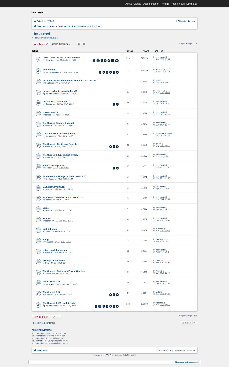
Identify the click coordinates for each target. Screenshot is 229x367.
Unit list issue (50, 229)
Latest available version (55, 250)
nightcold (49, 242)
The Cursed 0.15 (51, 281)
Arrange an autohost (54, 260)
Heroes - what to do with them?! (60, 91)
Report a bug (178, 3)
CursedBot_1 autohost (55, 101)
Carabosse (49, 83)
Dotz (158, 292)
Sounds (47, 218)
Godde (48, 168)
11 (117, 61)
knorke (48, 200)
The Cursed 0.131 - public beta (59, 303)
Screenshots (49, 69)
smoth (158, 144)
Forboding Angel (163, 133)
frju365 (52, 136)
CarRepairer (54, 72)
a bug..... (47, 239)
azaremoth (53, 60)
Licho (158, 260)
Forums (165, 3)
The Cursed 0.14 (51, 292)
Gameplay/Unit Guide (54, 187)
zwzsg (158, 80)
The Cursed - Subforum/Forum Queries (64, 271)
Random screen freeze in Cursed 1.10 (63, 197)
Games (137, 3)
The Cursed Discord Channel (58, 123)
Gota (47, 263)
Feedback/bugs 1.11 (53, 165)
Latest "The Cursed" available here (61, 57)
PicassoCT (160, 69)
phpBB (105, 355)
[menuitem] (50, 21)
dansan (48, 115)
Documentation (151, 3)
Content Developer (50, 38)
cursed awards (50, 112)
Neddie (48, 273)
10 (112, 61)
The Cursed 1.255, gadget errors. (60, 155)
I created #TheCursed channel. (59, 133)
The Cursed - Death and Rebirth (60, 144)
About (128, 3)
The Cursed (41, 34)
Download (191, 3)
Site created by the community (186, 362)
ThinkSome (50, 104)
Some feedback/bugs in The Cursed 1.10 (64, 176)
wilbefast (159, 303)
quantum (48, 231)
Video (46, 208)
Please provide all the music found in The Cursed (69, 80)
